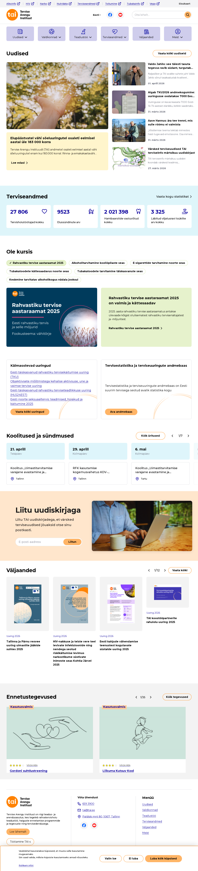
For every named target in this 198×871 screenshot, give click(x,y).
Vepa (153, 3)
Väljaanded (149, 827)
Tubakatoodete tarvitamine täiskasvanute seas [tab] (110, 271)
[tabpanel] (99, 317)
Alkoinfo (11, 3)
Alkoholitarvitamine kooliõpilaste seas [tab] (98, 262)
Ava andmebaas (121, 411)
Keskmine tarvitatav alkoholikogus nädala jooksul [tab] (43, 279)
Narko (43, 3)
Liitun (72, 541)
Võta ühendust (88, 797)
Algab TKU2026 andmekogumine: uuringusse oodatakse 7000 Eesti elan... (171, 94)
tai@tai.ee (88, 810)
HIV (28, 3)
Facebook (110, 15)
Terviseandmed (86, 3)
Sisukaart (184, 3)
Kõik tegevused (177, 697)
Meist (145, 832)
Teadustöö (149, 815)
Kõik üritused (150, 435)
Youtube (120, 15)
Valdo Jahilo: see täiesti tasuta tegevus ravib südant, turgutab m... (169, 66)
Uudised (147, 804)
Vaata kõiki (179, 570)
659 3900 (88, 803)
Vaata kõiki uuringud (30, 411)
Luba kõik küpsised (163, 860)
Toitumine (111, 3)
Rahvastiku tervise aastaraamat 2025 (134, 328)
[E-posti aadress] (39, 542)
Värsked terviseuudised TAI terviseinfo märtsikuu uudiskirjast (171, 150)
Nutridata (62, 3)
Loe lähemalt (18, 831)
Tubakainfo (133, 3)
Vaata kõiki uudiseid (172, 53)
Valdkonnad (150, 810)
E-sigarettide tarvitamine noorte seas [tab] (159, 262)
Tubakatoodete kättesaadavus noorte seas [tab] (39, 271)
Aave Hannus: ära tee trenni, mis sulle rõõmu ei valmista (170, 122)
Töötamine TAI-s (20, 841)
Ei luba (133, 860)
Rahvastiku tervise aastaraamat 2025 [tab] (38, 262)
